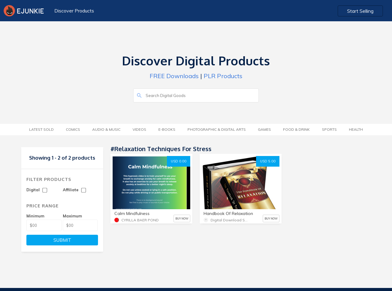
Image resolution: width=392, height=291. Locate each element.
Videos (139, 129)
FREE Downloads (174, 76)
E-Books (166, 129)
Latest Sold (41, 129)
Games (264, 129)
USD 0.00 (178, 161)
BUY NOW (181, 218)
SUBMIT (62, 240)
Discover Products (74, 11)
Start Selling (360, 11)
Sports (329, 129)
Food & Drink (296, 129)
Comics (73, 129)
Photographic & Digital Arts (217, 129)
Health (356, 129)
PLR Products (223, 76)
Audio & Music (106, 129)
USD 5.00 (267, 161)
